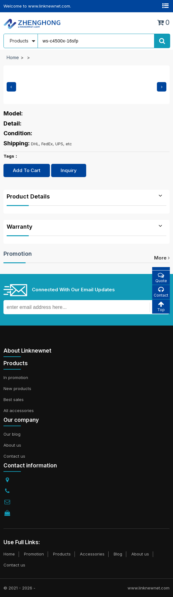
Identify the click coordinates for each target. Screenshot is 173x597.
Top (161, 306)
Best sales (13, 399)
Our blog (12, 434)
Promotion (17, 253)
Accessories (92, 553)
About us (12, 445)
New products (17, 388)
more (162, 258)
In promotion (15, 377)
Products (62, 553)
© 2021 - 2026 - (19, 587)
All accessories (18, 410)
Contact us (14, 456)
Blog (118, 553)
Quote (161, 277)
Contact (161, 292)
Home (13, 57)
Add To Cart (26, 170)
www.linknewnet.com (149, 587)
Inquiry (69, 170)
